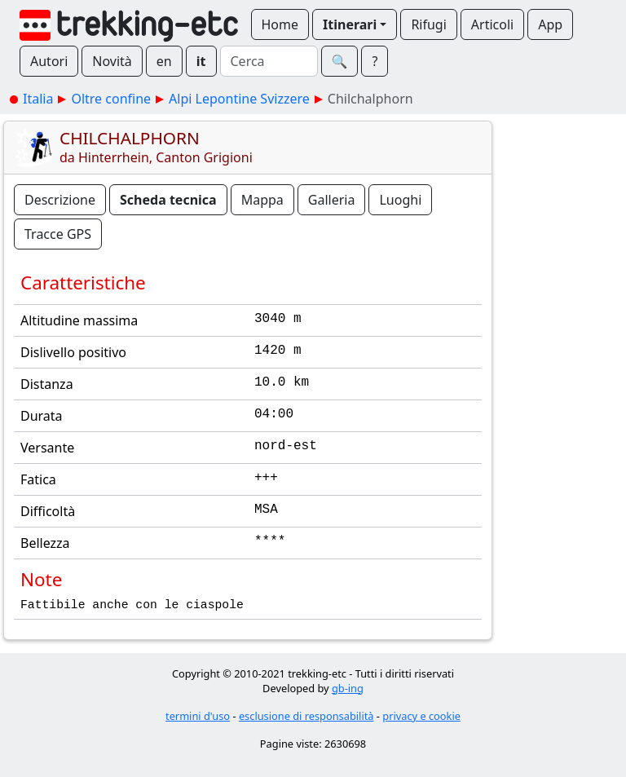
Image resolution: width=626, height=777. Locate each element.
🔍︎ (340, 61)
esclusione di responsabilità (306, 716)
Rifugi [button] (428, 24)
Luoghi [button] (400, 200)
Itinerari (350, 24)
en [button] (164, 61)
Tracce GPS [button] (57, 234)
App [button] (550, 24)
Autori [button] (49, 61)
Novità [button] (112, 61)
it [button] (201, 61)
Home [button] (280, 24)
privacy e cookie (421, 716)
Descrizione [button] (59, 200)
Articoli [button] (492, 24)
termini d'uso (197, 716)
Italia (38, 99)
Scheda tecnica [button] (168, 200)
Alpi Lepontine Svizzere (239, 99)
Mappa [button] (262, 200)
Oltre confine (111, 99)
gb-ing (348, 688)
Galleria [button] (331, 200)
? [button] (374, 61)
